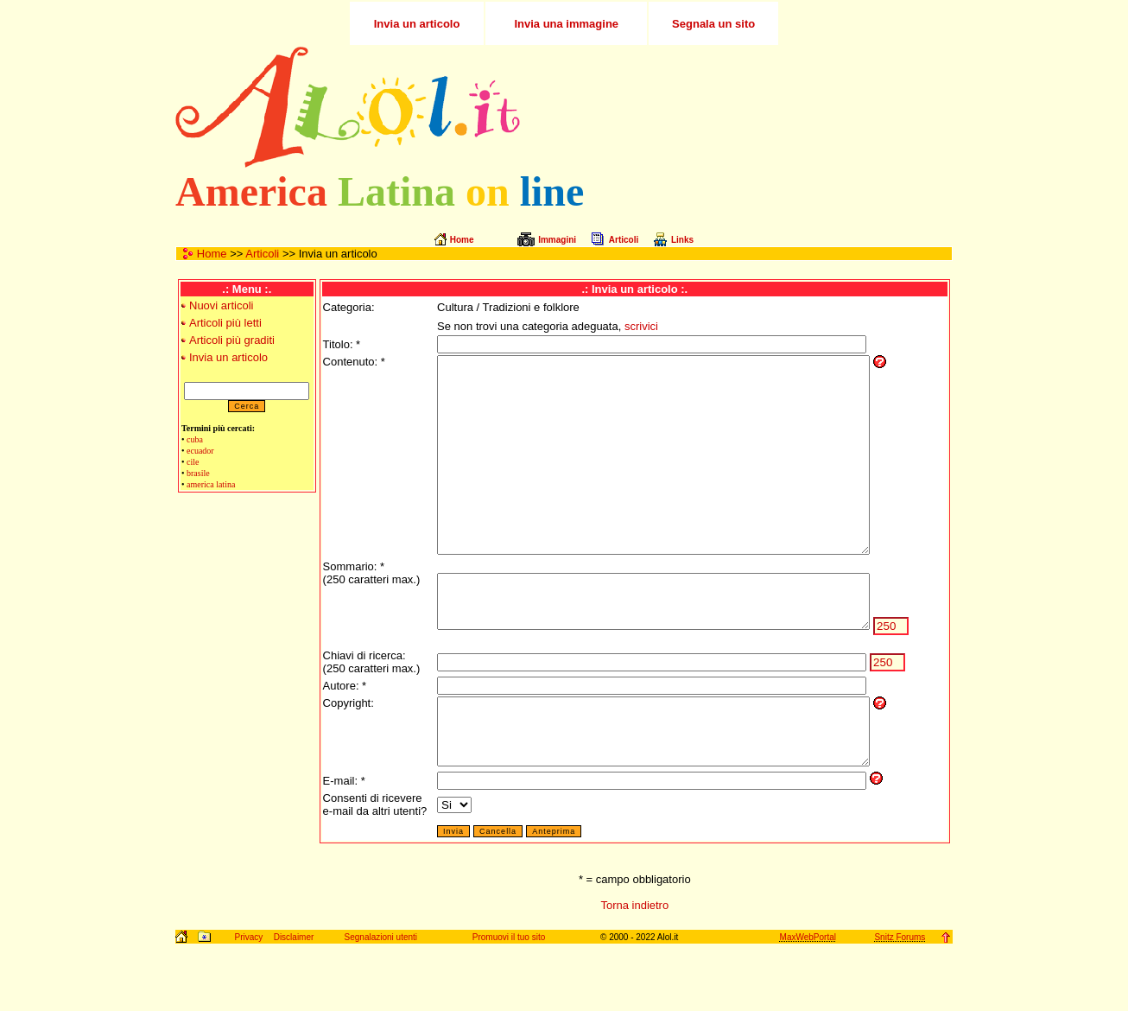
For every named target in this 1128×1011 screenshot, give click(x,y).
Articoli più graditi (232, 340)
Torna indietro (634, 969)
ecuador (200, 450)
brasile (198, 473)
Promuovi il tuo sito (508, 1002)
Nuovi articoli (221, 305)
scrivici (629, 326)
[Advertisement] (748, 107)
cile (193, 462)
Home (212, 253)
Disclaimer (294, 1002)
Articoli (262, 253)
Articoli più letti (225, 322)
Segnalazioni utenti (381, 1002)
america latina (211, 484)
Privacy (248, 1002)
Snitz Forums (899, 1002)
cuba (195, 439)
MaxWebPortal (808, 1002)
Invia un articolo (228, 357)
